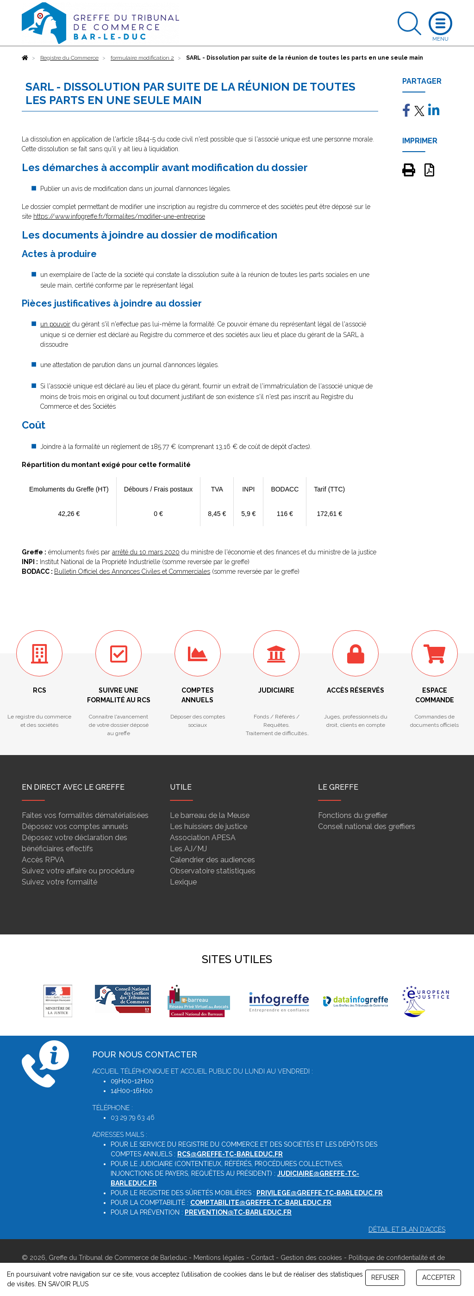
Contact (262, 1257)
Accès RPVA (43, 859)
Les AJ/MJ (188, 848)
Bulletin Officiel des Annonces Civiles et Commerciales (132, 571)
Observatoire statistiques (213, 870)
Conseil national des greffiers (366, 826)
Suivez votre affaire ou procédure (78, 870)
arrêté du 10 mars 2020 (146, 552)
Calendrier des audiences (212, 859)
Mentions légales (218, 1257)
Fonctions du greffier (352, 815)
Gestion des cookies (311, 1257)
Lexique (183, 882)
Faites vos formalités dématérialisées (85, 815)
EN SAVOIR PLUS (63, 1284)
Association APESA (203, 837)
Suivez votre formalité (59, 882)
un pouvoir (55, 324)
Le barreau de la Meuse (209, 815)
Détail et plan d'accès (406, 1229)
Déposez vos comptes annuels (75, 826)
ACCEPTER (438, 1277)
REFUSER (385, 1277)
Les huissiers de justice (208, 826)
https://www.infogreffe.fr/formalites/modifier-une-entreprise (119, 216)
